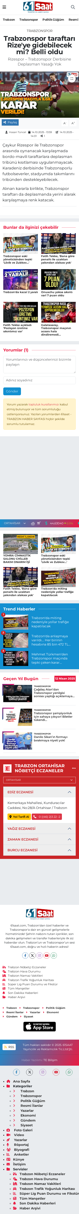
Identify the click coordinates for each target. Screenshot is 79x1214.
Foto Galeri (19, 1130)
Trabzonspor (28, 19)
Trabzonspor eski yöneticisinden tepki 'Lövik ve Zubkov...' (17, 259)
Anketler (18, 1154)
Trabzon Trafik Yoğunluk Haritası (28, 980)
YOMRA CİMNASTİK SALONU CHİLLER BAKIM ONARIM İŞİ (17, 559)
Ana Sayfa (18, 1081)
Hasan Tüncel (17, 132)
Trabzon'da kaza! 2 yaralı (20, 292)
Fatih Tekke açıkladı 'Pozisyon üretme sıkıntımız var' (17, 328)
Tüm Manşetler (16, 988)
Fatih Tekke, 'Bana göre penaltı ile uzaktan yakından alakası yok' (58, 259)
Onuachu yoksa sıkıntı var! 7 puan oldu (56, 293)
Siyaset (26, 1016)
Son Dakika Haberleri (20, 993)
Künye (15, 1159)
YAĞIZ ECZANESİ (21, 829)
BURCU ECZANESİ (22, 850)
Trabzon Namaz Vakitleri (22, 975)
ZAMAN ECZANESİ (22, 839)
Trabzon (9, 19)
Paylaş (10, 122)
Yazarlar (33, 1012)
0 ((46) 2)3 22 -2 (46, 817)
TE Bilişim (50, 1060)
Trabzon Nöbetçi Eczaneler (24, 967)
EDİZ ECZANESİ (20, 792)
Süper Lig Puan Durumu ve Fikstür (30, 984)
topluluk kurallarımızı (44, 404)
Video (15, 1135)
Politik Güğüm (53, 19)
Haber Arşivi (13, 997)
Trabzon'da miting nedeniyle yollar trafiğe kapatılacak (57, 592)
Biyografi (18, 1150)
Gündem (10, 1016)
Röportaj (18, 1145)
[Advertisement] (39, 479)
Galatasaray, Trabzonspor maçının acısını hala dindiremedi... (56, 329)
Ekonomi (51, 1012)
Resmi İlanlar (13, 1012)
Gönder (12, 391)
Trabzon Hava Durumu (21, 971)
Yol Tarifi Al (19, 817)
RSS (9, 1047)
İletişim (16, 1164)
